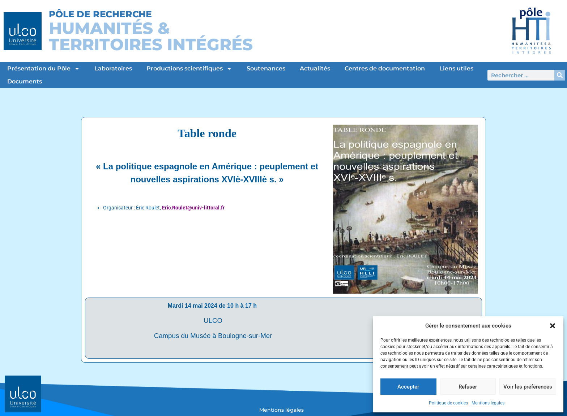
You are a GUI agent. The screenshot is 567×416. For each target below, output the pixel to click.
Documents (24, 81)
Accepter (408, 387)
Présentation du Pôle (43, 68)
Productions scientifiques (189, 68)
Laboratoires (113, 68)
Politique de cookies (448, 403)
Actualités (315, 68)
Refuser (468, 387)
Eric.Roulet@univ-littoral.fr (193, 208)
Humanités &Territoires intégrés (151, 36)
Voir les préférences (527, 387)
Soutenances (266, 68)
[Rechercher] (559, 75)
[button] (552, 325)
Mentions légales (488, 403)
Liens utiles (456, 68)
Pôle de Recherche (100, 14)
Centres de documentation (385, 68)
